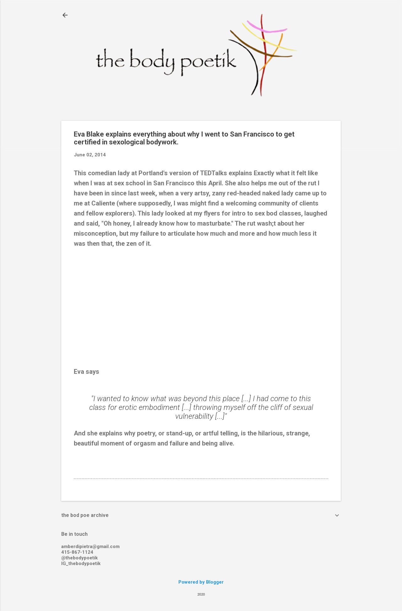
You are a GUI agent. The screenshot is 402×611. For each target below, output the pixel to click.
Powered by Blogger (201, 582)
